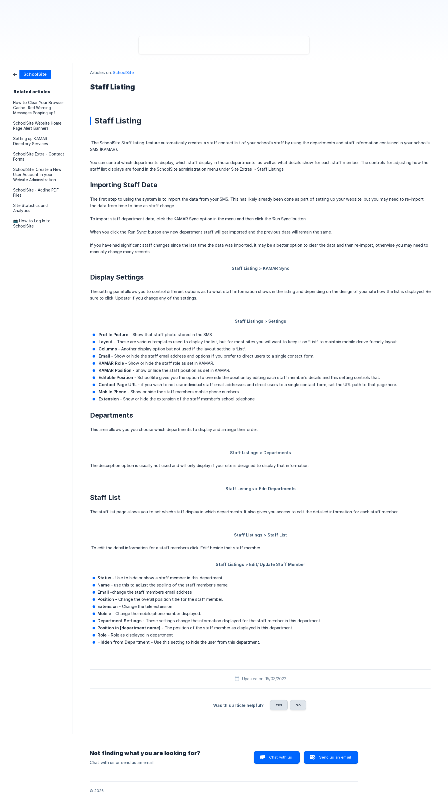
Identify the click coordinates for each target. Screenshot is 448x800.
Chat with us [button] (280, 757)
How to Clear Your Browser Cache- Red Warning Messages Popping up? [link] (38, 107)
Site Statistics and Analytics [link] (30, 208)
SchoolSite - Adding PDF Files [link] (36, 192)
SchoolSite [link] (123, 72)
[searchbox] (224, 45)
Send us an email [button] (335, 757)
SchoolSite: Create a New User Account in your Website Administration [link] (37, 174)
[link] (32, 74)
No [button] (298, 705)
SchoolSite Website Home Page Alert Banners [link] (37, 126)
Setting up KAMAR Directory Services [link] (30, 141)
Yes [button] (278, 705)
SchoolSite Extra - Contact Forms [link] (38, 156)
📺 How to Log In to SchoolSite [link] (32, 223)
